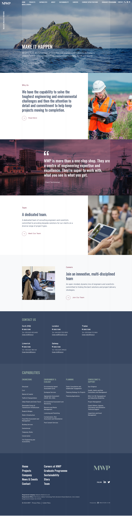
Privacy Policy (36, 503)
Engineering (27, 380)
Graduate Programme (108, 3)
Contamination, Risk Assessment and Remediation (53, 418)
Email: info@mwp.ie (28, 335)
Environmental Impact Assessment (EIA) (51, 388)
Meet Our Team (34, 234)
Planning (70, 380)
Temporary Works (27, 432)
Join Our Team (78, 298)
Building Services (27, 425)
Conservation (26, 436)
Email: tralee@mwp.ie (88, 335)
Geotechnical (26, 429)
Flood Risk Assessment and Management (30, 420)
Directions (26, 330)
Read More (32, 118)
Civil (23, 391)
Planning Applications (73, 396)
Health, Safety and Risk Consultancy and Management (97, 392)
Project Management (94, 402)
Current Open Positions (89, 3)
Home (23, 3)
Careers (74, 3)
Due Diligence (92, 387)
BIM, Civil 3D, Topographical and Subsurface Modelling (97, 397)
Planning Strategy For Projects (75, 393)
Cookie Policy (47, 503)
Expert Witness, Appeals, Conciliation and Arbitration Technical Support (96, 408)
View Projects (34, 63)
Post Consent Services (51, 423)
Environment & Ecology (50, 381)
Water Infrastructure (28, 415)
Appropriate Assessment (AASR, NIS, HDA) (51, 397)
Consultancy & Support (94, 381)
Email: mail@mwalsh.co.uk (59, 335)
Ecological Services (50, 393)
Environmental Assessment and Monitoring (53, 403)
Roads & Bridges (27, 412)
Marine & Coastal (27, 395)
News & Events (123, 3)
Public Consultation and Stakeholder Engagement (74, 388)
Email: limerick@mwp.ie (29, 352)
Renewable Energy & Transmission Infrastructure (30, 407)
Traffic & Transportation (29, 398)
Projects (32, 3)
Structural (25, 387)
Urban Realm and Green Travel (31, 402)
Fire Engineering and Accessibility (28, 441)
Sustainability (63, 3)
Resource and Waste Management (50, 409)
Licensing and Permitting (52, 414)
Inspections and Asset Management (95, 414)
